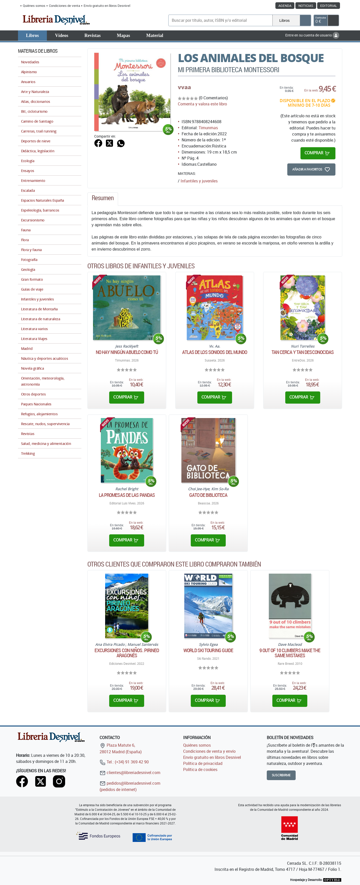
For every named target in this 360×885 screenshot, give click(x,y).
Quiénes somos (34, 5)
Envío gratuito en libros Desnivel (107, 5)
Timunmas (208, 127)
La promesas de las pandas (127, 495)
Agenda (284, 5)
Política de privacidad (202, 763)
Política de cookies (200, 769)
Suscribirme (281, 775)
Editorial (328, 5)
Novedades (30, 62)
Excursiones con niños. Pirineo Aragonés (126, 653)
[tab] (102, 199)
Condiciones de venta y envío (209, 751)
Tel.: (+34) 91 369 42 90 (124, 762)
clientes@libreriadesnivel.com (130, 772)
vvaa (184, 87)
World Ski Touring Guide (208, 650)
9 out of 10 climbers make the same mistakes (289, 653)
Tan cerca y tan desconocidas (303, 352)
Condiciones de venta (64, 5)
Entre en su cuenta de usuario (312, 35)
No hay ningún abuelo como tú (127, 352)
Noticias (305, 5)
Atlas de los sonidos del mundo (214, 352)
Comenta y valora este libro (202, 104)
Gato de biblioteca (208, 495)
